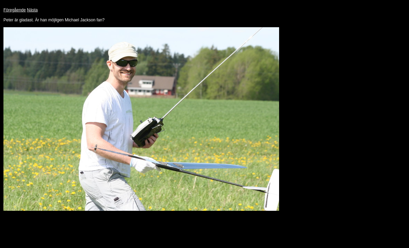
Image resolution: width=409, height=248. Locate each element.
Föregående (14, 10)
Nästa (32, 10)
